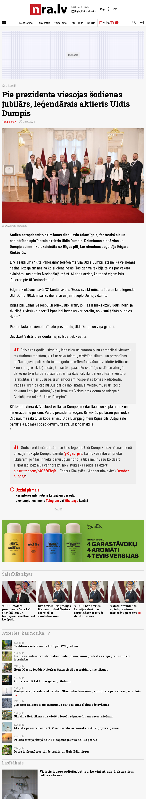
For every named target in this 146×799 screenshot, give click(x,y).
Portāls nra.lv (9, 121)
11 (15, 694)
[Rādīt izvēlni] (4, 23)
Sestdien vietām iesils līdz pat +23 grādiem (46, 646)
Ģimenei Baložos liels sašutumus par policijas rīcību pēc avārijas (61, 705)
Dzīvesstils (43, 22)
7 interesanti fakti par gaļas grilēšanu (42, 681)
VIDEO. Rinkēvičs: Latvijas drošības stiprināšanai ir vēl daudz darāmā (88, 611)
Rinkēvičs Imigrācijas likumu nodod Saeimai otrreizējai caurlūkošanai (55, 611)
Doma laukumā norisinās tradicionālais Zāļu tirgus (52, 751)
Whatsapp (71, 501)
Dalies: (59, 509)
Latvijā (12, 86)
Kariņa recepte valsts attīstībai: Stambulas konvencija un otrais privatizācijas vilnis (77, 691)
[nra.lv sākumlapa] (48, 9)
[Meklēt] (134, 23)
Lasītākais (13, 763)
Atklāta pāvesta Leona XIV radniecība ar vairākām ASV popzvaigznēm (67, 728)
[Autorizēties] (142, 23)
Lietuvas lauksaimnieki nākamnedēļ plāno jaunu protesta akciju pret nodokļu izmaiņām (72, 657)
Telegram (52, 501)
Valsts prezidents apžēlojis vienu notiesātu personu (123, 609)
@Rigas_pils (73, 453)
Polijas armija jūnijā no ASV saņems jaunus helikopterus (55, 740)
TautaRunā (60, 22)
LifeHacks (77, 22)
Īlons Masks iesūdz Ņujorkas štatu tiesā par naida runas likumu (61, 669)
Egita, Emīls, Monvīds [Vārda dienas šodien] (83, 11)
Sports (91, 22)
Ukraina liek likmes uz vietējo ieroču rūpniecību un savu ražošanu (63, 716)
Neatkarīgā (26, 22)
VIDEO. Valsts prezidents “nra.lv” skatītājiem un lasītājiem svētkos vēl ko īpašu (18, 612)
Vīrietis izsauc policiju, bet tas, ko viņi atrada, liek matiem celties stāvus (86, 773)
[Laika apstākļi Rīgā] (108, 9)
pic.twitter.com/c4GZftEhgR (35, 471)
